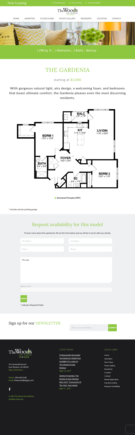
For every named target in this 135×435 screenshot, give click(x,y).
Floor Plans (108, 362)
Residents (108, 369)
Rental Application (58, 3)
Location (107, 372)
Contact (107, 376)
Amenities (108, 359)
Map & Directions (16, 370)
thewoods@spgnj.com (24, 380)
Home (106, 355)
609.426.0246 (21, 377)
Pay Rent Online (75, 3)
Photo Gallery (109, 365)
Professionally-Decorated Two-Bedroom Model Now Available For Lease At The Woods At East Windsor (70, 361)
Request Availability (92, 3)
